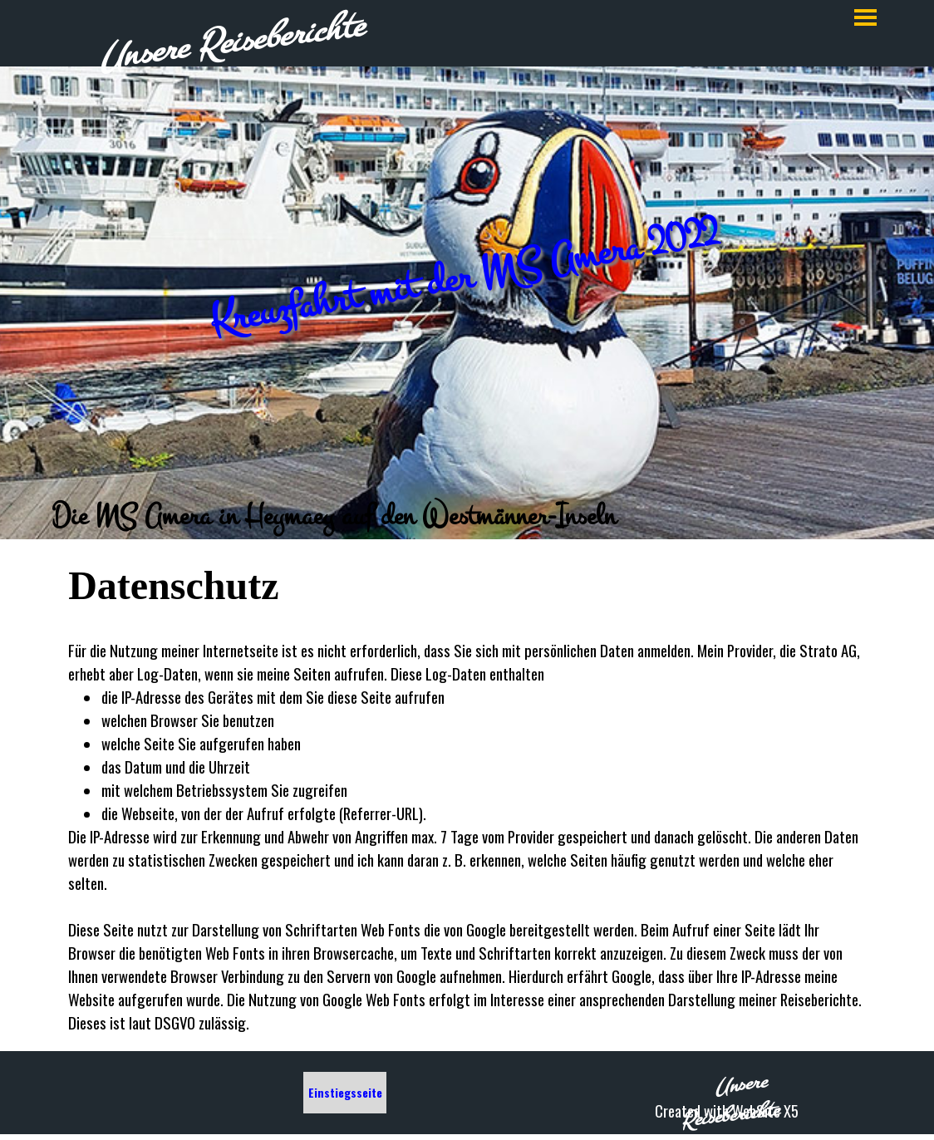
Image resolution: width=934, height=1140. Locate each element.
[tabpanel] (467, 516)
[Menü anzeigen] (865, 17)
